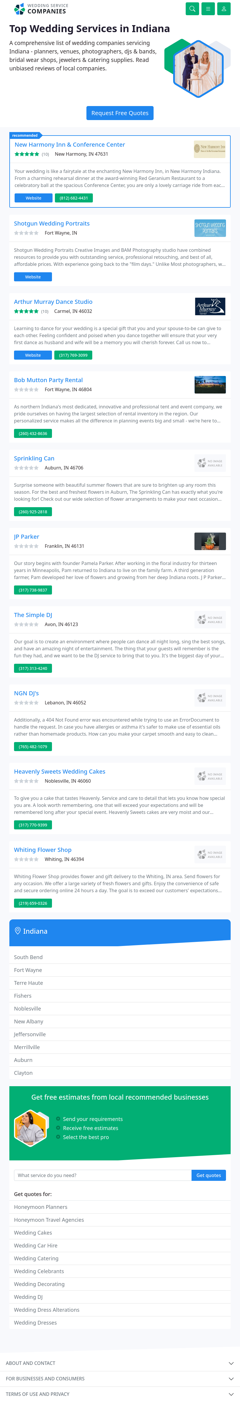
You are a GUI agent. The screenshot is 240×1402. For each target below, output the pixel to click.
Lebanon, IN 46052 (65, 702)
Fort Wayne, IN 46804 (68, 389)
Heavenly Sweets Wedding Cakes (59, 771)
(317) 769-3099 (73, 355)
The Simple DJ (33, 615)
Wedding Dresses (35, 1322)
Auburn (23, 1059)
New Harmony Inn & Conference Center (70, 144)
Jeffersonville (30, 1034)
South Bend (28, 957)
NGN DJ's (26, 693)
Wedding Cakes (33, 1232)
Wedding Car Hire (36, 1245)
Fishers (23, 995)
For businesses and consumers (45, 1378)
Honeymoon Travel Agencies (49, 1219)
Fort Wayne (28, 969)
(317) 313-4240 (33, 668)
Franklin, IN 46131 (64, 546)
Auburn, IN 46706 (64, 468)
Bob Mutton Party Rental (48, 380)
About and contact (30, 1363)
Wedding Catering (36, 1258)
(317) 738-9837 (33, 590)
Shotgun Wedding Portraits (52, 223)
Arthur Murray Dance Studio (53, 302)
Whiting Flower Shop (43, 850)
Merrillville (27, 1047)
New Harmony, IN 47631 (81, 154)
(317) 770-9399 (33, 825)
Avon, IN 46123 (61, 624)
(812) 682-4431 (74, 198)
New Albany (28, 1021)
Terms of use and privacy (37, 1394)
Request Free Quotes (120, 113)
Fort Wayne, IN (61, 233)
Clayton (23, 1072)
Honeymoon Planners (40, 1206)
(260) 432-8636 (33, 433)
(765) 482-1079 (33, 746)
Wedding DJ (28, 1296)
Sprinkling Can (34, 458)
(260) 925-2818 (33, 511)
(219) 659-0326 (33, 903)
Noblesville (27, 1008)
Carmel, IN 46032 (73, 311)
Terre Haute (28, 982)
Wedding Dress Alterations (46, 1309)
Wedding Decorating (39, 1283)
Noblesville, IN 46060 (68, 781)
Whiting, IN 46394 (64, 859)
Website (33, 198)
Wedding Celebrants (39, 1271)
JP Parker (26, 536)
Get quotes (208, 1175)
